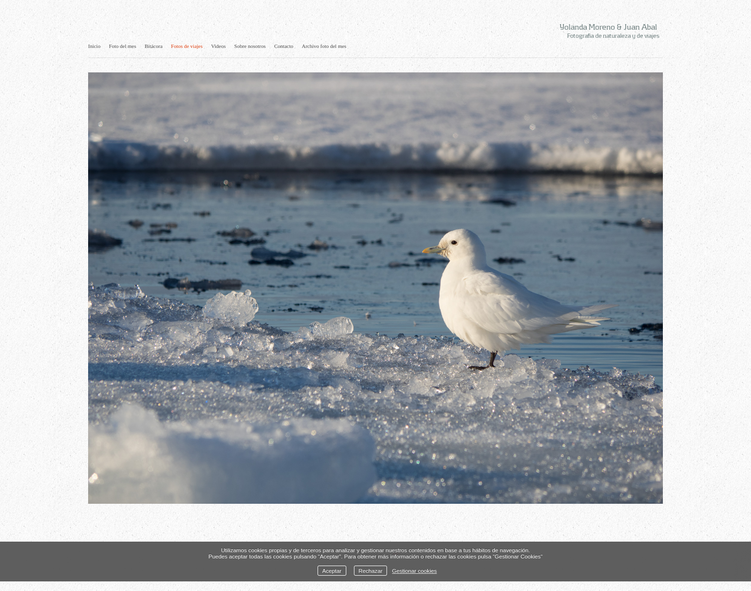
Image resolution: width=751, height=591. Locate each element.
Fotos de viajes (187, 46)
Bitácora (153, 46)
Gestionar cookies (414, 571)
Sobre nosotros (250, 46)
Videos (218, 46)
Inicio (94, 46)
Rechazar (371, 571)
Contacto (284, 46)
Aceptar (331, 571)
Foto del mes (122, 46)
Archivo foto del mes (324, 46)
